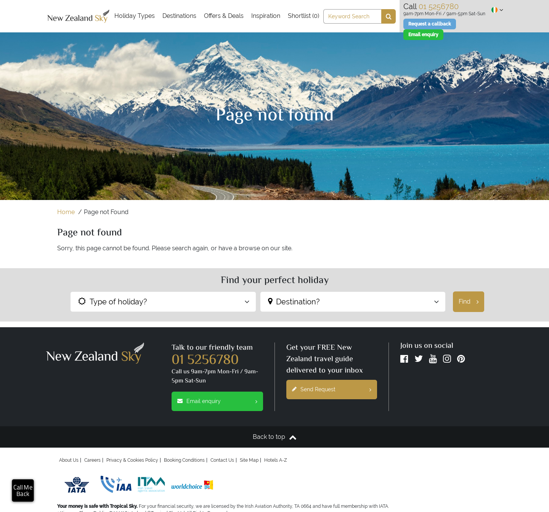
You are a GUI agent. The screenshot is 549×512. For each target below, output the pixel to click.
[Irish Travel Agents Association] (151, 485)
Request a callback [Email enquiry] (429, 24)
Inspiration (265, 15)
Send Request (334, 389)
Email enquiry (220, 401)
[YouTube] (433, 361)
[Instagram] (447, 361)
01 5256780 (205, 361)
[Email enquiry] (423, 34)
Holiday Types (134, 15)
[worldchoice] (192, 485)
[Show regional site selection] (497, 10)
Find (471, 301)
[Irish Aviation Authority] (116, 484)
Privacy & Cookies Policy (132, 460)
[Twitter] (418, 361)
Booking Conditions (184, 460)
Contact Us (222, 460)
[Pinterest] (461, 361)
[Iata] (77, 485)
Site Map (249, 460)
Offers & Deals (224, 15)
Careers (92, 460)
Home (66, 212)
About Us (69, 460)
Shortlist (303, 15)
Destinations (179, 15)
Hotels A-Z (275, 460)
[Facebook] (404, 361)
